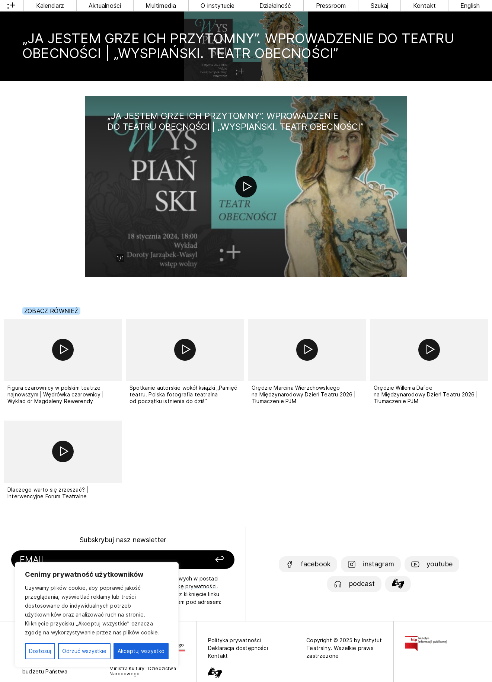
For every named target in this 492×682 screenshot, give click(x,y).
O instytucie (217, 5)
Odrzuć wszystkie (84, 651)
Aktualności (105, 5)
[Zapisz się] (192, 560)
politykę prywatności (190, 586)
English (470, 5)
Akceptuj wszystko (141, 651)
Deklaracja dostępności (238, 648)
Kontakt (424, 5)
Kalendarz (50, 5)
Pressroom (331, 5)
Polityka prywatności (234, 640)
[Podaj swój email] (88, 560)
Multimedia (161, 5)
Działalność (275, 5)
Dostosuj (40, 651)
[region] (97, 614)
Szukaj (380, 5)
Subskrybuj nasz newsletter (123, 540)
